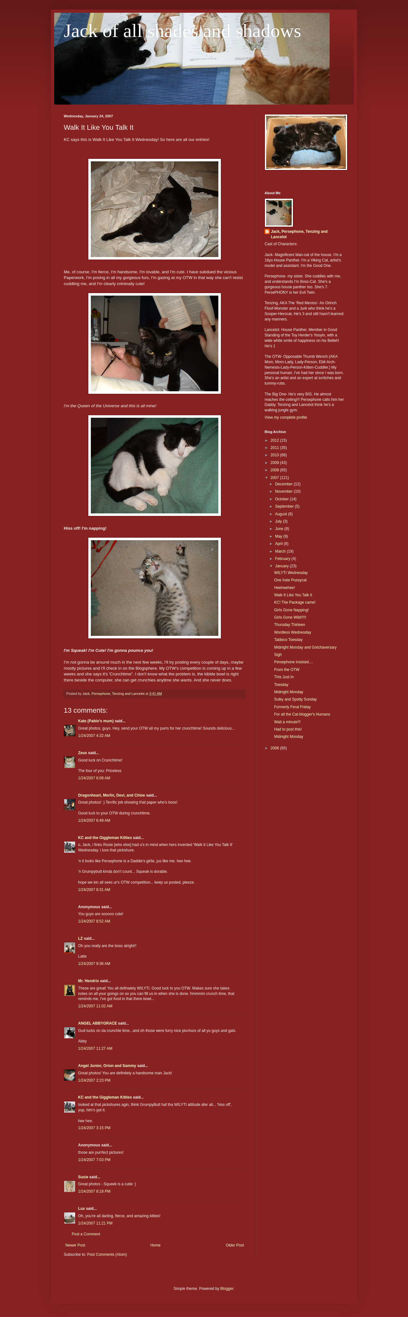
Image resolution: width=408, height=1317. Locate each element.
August (281, 514)
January (282, 566)
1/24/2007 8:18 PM (94, 1191)
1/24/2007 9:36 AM (94, 963)
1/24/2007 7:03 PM (94, 1160)
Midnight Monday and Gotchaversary (305, 647)
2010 (275, 455)
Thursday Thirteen (289, 624)
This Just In (284, 677)
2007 (275, 477)
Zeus (82, 753)
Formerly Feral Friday (292, 707)
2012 (275, 440)
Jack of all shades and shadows (182, 30)
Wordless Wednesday (292, 632)
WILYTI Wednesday (291, 572)
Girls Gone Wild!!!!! (290, 617)
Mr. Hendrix (88, 981)
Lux (81, 1208)
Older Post (235, 1245)
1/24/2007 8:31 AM (94, 889)
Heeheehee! (284, 587)
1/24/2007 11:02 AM (95, 1006)
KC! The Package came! (295, 602)
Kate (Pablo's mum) (96, 721)
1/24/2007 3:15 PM (94, 1128)
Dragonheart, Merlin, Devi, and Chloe (111, 795)
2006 (275, 748)
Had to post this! (288, 729)
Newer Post (75, 1245)
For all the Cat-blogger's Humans (302, 714)
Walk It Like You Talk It (293, 595)
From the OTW (286, 669)
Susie (83, 1177)
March (281, 551)
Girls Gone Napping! (291, 610)
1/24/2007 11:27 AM (95, 1048)
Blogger (226, 1288)
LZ (80, 938)
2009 (275, 462)
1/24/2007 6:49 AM (94, 820)
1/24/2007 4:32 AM (94, 735)
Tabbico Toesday (288, 639)
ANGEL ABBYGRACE (97, 1023)
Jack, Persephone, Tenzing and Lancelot (299, 234)
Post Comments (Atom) (107, 1254)
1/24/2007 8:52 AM (94, 921)
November (284, 491)
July (279, 521)
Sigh (278, 654)
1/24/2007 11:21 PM (95, 1223)
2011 (275, 447)
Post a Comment (86, 1234)
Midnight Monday (288, 692)
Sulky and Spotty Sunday (295, 699)
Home (155, 1245)
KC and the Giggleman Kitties (105, 837)
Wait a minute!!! (287, 722)
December (284, 484)
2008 (275, 470)
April (279, 543)
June (279, 528)
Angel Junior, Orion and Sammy (107, 1065)
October (282, 499)
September (285, 506)
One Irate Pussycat (290, 580)
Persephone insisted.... (293, 662)
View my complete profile (286, 417)
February (283, 558)
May (279, 536)
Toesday (281, 684)
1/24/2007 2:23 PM (94, 1080)
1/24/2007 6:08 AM (94, 778)
